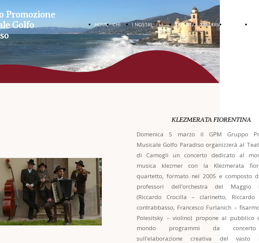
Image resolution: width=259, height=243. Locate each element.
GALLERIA (210, 24)
